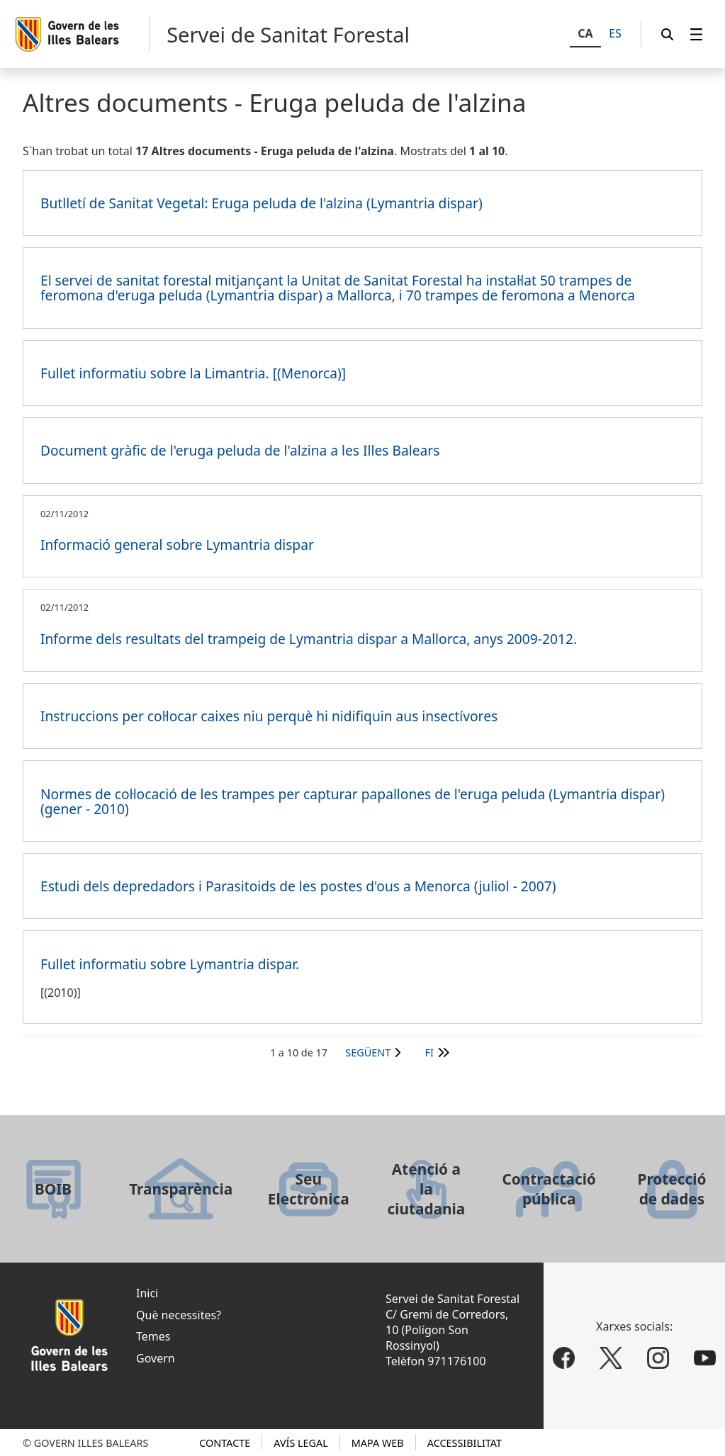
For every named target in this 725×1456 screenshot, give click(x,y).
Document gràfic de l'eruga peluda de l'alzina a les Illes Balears (239, 450)
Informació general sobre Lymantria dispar (177, 544)
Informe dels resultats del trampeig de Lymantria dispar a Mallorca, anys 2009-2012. (308, 638)
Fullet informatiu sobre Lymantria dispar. (169, 964)
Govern (155, 1358)
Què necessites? (178, 1315)
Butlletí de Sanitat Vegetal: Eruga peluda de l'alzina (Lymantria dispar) (261, 203)
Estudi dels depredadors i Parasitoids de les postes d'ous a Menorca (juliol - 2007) (298, 886)
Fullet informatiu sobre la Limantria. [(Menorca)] (193, 373)
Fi (429, 1052)
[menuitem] (697, 34)
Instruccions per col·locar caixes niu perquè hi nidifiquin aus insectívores (269, 716)
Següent (367, 1052)
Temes (153, 1336)
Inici (147, 1293)
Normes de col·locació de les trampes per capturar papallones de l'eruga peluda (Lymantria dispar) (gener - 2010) (352, 801)
